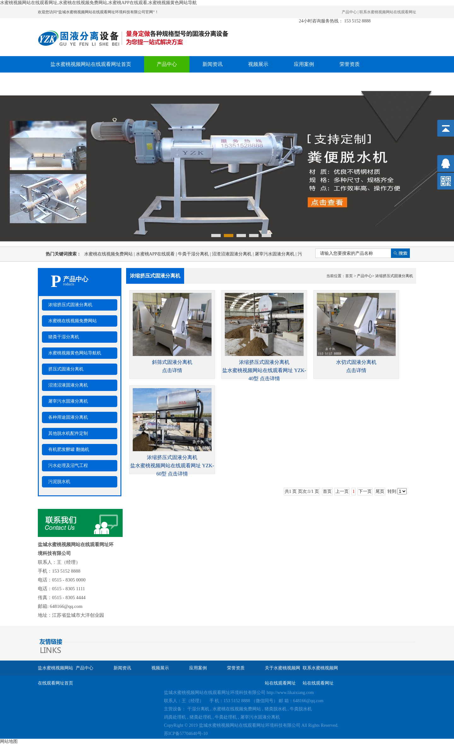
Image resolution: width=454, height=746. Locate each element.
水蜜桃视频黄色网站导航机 (74, 353)
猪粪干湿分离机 (63, 337)
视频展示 (258, 64)
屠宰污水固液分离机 (276, 254)
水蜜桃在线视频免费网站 (110, 254)
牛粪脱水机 (301, 709)
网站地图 (9, 741)
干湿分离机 (198, 709)
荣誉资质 (350, 64)
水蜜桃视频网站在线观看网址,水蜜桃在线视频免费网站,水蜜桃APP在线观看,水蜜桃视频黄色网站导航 (98, 2)
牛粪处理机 (226, 717)
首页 (349, 276)
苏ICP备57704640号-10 (185, 733)
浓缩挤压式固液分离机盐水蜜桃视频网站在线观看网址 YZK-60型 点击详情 (172, 465)
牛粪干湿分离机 (195, 254)
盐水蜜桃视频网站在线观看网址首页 (90, 64)
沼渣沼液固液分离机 (233, 254)
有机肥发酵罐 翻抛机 (68, 449)
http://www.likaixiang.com (290, 692)
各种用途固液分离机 (68, 417)
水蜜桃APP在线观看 (157, 254)
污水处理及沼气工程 (68, 465)
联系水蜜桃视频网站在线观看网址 (387, 12)
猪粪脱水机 (276, 709)
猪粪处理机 (200, 717)
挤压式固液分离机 (66, 369)
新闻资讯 (212, 64)
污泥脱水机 (59, 481)
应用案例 (304, 64)
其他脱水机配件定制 (68, 433)
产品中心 (349, 12)
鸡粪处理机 (175, 717)
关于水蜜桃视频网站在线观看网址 (88, 80)
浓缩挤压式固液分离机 (70, 304)
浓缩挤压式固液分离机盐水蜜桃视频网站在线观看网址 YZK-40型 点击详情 (264, 370)
